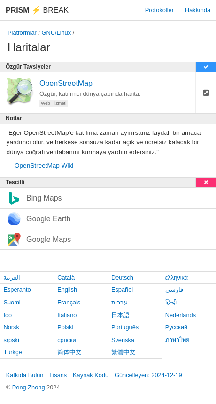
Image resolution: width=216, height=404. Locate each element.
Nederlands (180, 315)
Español (122, 289)
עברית (119, 302)
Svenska (122, 339)
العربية (11, 277)
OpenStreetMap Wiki (44, 165)
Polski (65, 327)
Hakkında (197, 10)
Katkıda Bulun (25, 375)
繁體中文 (123, 352)
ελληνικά (176, 277)
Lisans (58, 375)
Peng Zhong (29, 387)
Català (66, 277)
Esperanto (17, 289)
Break (37, 10)
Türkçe (12, 352)
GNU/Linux (56, 32)
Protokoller (159, 10)
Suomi (11, 302)
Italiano (67, 315)
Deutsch (122, 277)
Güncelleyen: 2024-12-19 (148, 375)
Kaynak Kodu (90, 375)
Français (68, 302)
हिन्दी (171, 302)
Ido (7, 315)
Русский (176, 327)
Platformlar (22, 32)
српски (66, 339)
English (67, 289)
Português (125, 327)
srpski (11, 339)
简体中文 (69, 352)
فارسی (174, 289)
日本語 (120, 315)
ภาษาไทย (177, 339)
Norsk (11, 327)
